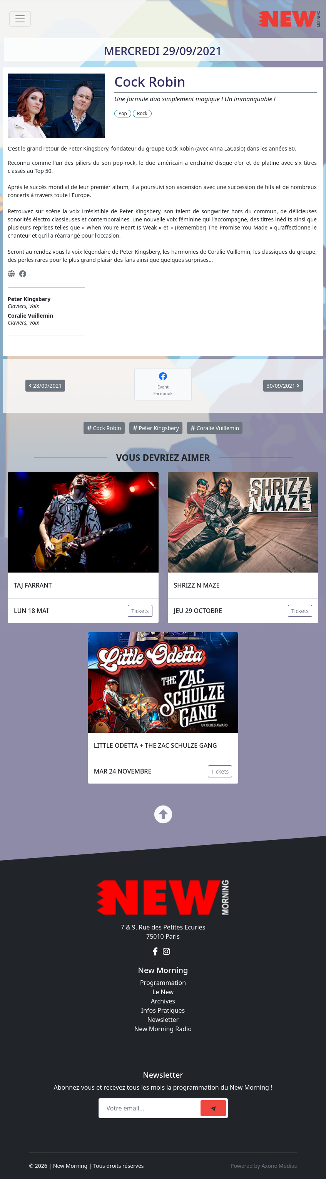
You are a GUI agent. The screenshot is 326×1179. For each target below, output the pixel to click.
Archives (163, 1001)
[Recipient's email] (150, 1108)
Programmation (163, 982)
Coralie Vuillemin (215, 428)
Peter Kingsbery (156, 428)
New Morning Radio (163, 1029)
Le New (163, 992)
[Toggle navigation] (20, 19)
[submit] (213, 1108)
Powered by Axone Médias (264, 1165)
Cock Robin (104, 428)
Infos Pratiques (163, 1010)
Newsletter (163, 1019)
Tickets (140, 611)
